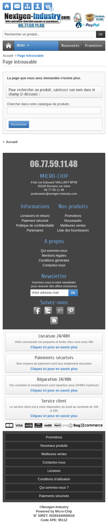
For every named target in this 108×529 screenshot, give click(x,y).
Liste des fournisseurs (73, 230)
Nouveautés (71, 45)
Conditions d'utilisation (54, 479)
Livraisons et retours (35, 216)
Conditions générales (54, 260)
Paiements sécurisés (54, 496)
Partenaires (35, 230)
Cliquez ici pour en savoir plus (53, 347)
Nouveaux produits (54, 446)
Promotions (93, 45)
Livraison (54, 471)
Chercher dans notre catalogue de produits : (39, 104)
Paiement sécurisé (35, 221)
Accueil (8, 56)
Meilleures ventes (72, 225)
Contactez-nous (54, 265)
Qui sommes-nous (54, 251)
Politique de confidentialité (35, 225)
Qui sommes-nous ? (53, 488)
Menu (23, 45)
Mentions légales (54, 255)
